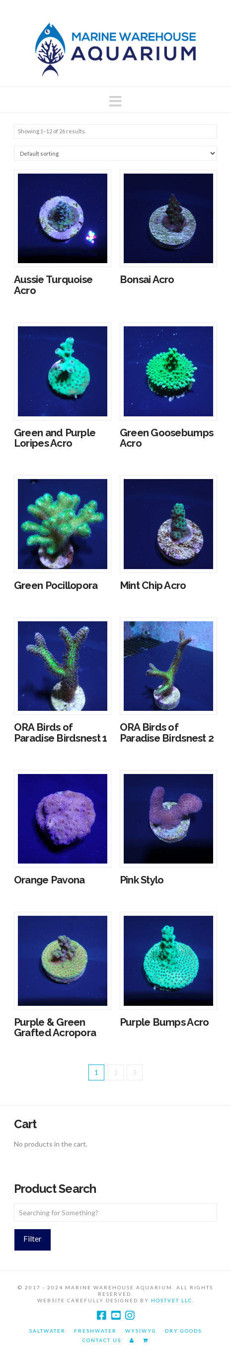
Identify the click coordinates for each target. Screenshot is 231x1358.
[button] (115, 101)
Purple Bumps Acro (164, 1022)
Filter (32, 1238)
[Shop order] (115, 153)
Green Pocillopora (56, 585)
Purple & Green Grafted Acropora (55, 1027)
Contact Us (101, 1340)
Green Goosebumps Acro (166, 438)
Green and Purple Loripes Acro (54, 438)
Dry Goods (183, 1331)
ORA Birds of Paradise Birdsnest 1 (60, 732)
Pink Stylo (142, 880)
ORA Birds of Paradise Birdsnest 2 (167, 732)
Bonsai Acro (147, 280)
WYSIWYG (140, 1331)
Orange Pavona (49, 880)
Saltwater (47, 1331)
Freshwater (95, 1331)
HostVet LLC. (172, 1300)
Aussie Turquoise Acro (53, 285)
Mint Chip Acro (153, 585)
